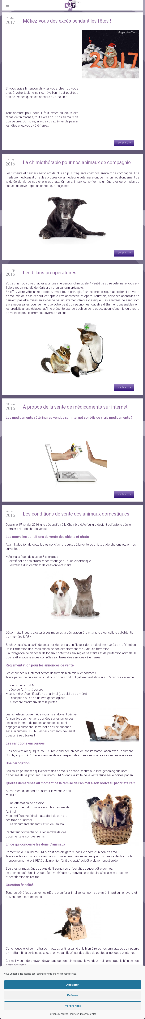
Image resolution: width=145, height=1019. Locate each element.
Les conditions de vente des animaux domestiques (76, 514)
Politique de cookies (58, 1014)
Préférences (72, 1006)
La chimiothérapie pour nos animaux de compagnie (77, 162)
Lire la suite (124, 143)
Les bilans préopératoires (49, 272)
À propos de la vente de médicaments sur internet (75, 407)
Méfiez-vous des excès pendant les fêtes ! (67, 21)
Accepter (72, 984)
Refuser (72, 995)
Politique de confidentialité (83, 1014)
